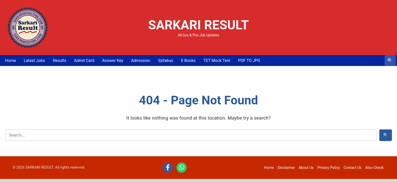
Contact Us (353, 168)
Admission (140, 60)
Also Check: (374, 168)
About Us (306, 168)
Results (59, 60)
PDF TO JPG (249, 60)
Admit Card (84, 60)
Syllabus (165, 60)
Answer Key (112, 60)
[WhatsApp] (181, 168)
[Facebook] (168, 168)
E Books (188, 60)
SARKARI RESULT (198, 25)
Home (10, 60)
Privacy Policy (328, 168)
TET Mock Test (217, 60)
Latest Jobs (34, 60)
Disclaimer (286, 168)
